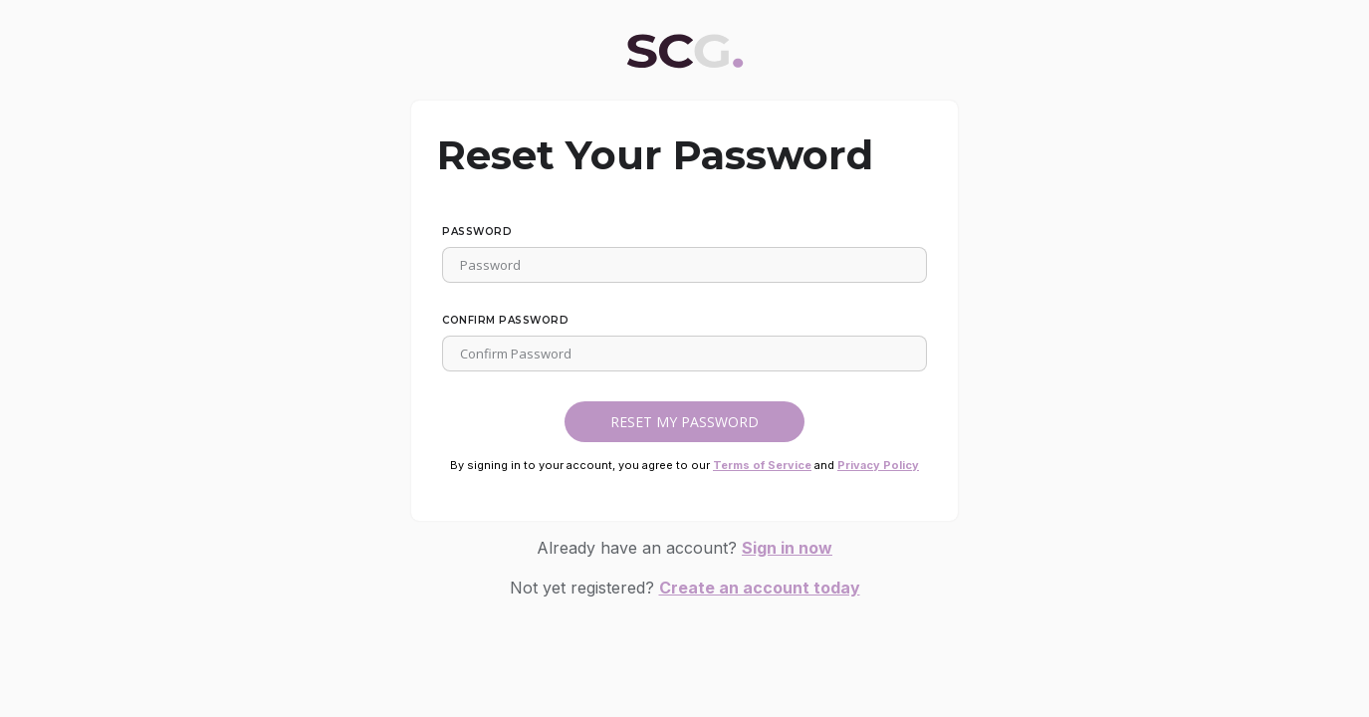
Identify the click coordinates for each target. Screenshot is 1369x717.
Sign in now (787, 548)
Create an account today (759, 588)
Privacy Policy (878, 465)
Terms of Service (762, 465)
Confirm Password (505, 320)
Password (477, 231)
